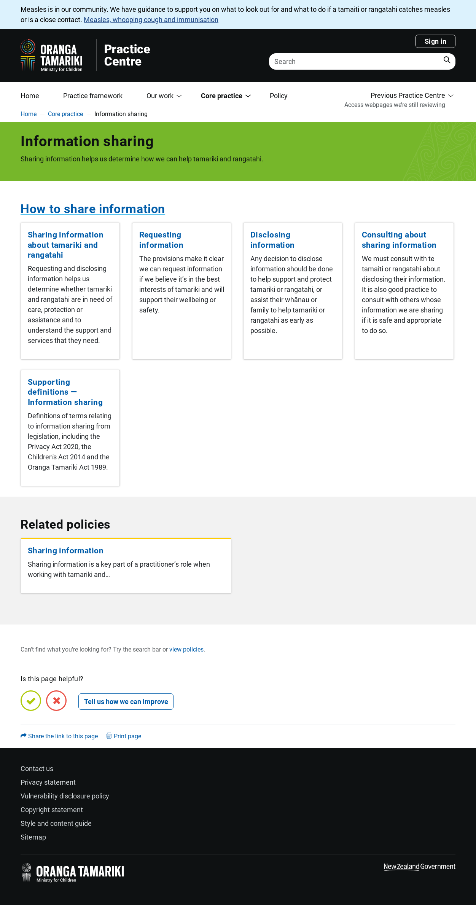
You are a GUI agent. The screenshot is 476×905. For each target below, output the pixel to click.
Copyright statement (52, 810)
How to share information (93, 209)
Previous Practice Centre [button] (408, 95)
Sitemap (33, 837)
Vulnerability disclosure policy (65, 796)
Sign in (436, 41)
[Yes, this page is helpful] (31, 700)
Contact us (37, 769)
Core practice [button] (221, 96)
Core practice (65, 114)
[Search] (362, 61)
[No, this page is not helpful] (56, 700)
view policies (186, 649)
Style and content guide (56, 823)
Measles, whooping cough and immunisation (151, 20)
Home (30, 96)
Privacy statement (48, 782)
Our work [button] (160, 96)
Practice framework (93, 96)
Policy (279, 96)
